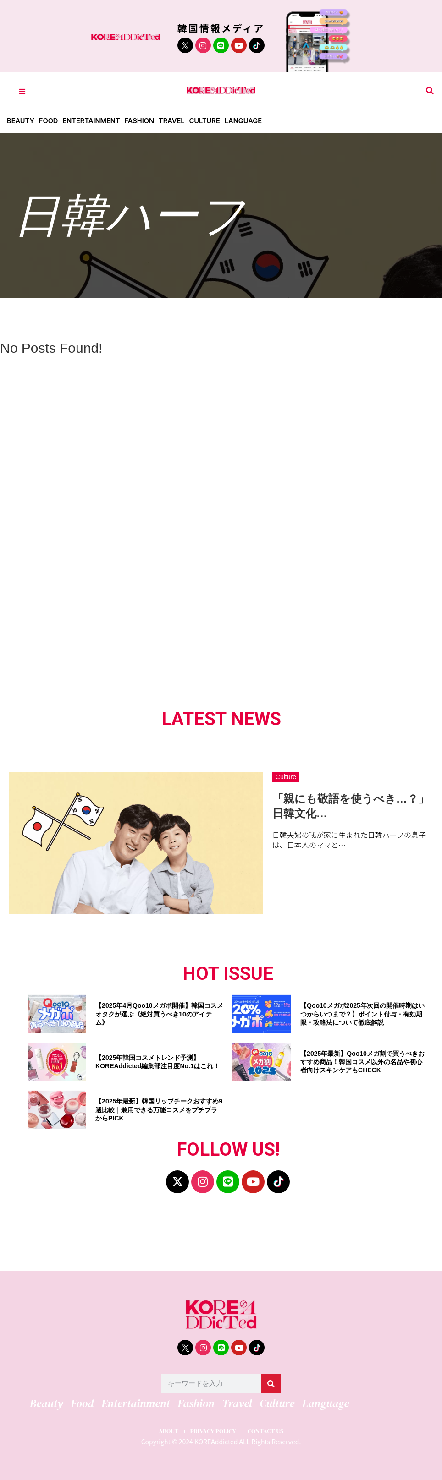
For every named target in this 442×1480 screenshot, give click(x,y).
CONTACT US (270, 1431)
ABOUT (162, 1431)
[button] (429, 90)
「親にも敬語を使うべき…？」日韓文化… (350, 805)
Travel (175, 120)
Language (249, 120)
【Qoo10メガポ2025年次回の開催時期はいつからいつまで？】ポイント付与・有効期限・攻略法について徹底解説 (362, 1014)
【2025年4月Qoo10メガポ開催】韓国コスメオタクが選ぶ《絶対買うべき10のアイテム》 (159, 1014)
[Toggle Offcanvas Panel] (22, 91)
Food (49, 120)
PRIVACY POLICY (212, 1431)
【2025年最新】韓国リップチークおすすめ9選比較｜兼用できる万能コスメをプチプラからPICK (158, 1109)
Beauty (21, 120)
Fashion (142, 120)
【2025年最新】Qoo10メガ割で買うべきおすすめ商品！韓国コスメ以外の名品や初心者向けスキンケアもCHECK (362, 1062)
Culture (209, 120)
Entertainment (93, 120)
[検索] (271, 1383)
